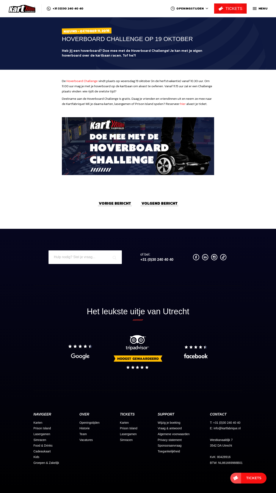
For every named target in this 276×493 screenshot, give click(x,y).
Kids (36, 457)
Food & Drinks (43, 445)
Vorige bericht (115, 203)
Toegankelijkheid (169, 451)
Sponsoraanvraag (170, 445)
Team (83, 434)
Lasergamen (41, 434)
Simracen (39, 440)
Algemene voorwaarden (174, 434)
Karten (37, 422)
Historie (84, 428)
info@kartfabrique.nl (227, 428)
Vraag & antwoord (170, 428)
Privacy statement (170, 440)
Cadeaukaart (42, 451)
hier (183, 103)
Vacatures (86, 440)
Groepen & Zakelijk (46, 463)
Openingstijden (89, 422)
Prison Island (42, 428)
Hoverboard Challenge (82, 80)
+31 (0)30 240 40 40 (65, 8)
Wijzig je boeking (169, 422)
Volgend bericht (159, 203)
